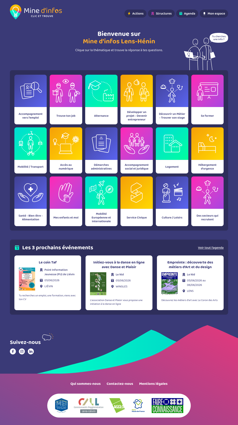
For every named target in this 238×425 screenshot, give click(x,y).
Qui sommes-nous (85, 383)
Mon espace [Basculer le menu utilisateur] (214, 13)
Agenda (187, 13)
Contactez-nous (120, 383)
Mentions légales (153, 383)
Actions (135, 13)
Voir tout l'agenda (211, 247)
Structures (161, 13)
